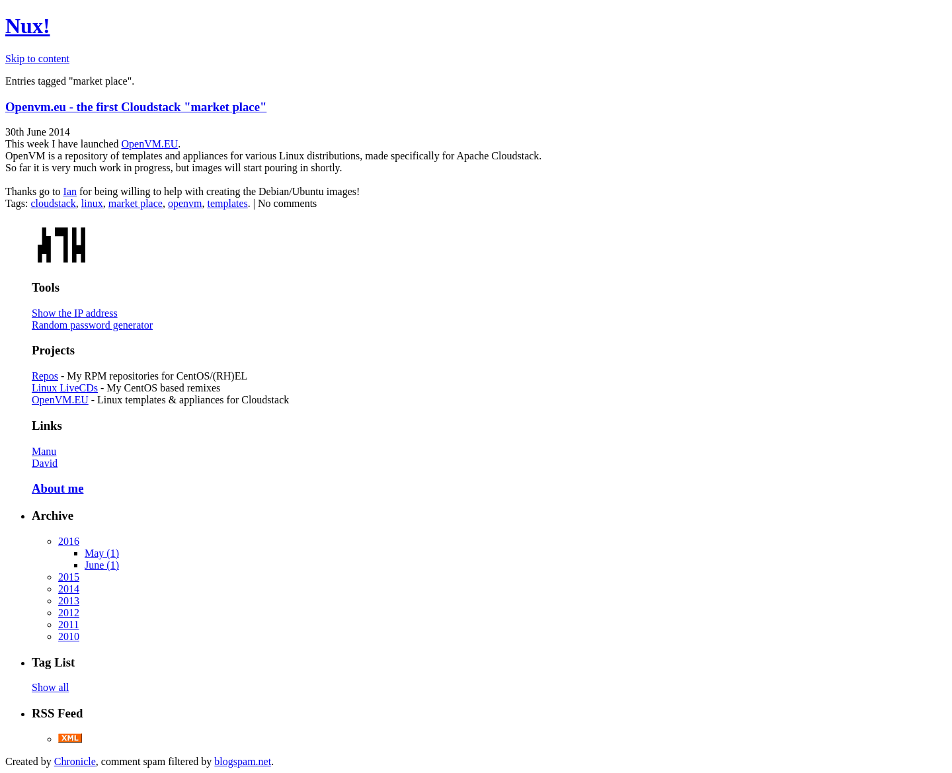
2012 (68, 612)
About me (57, 488)
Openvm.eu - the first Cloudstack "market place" (135, 107)
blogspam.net (242, 761)
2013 (68, 600)
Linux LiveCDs (65, 387)
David (45, 463)
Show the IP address (75, 313)
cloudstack (52, 203)
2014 (68, 588)
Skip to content (37, 58)
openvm (185, 203)
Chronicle (75, 761)
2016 (68, 541)
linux (92, 203)
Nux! (27, 26)
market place (135, 203)
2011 (68, 624)
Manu (44, 451)
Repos (45, 376)
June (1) (102, 565)
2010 (68, 636)
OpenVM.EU (149, 143)
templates (227, 203)
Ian (70, 191)
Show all (50, 687)
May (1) (102, 553)
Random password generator (92, 325)
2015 (68, 577)
